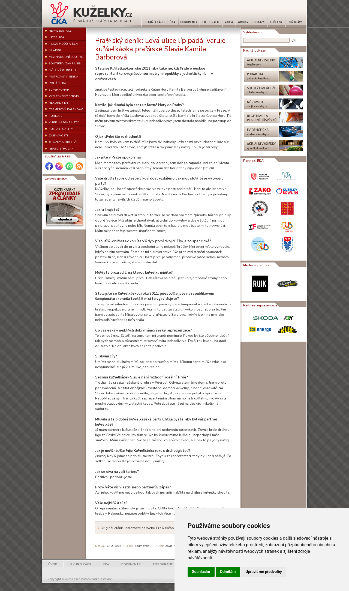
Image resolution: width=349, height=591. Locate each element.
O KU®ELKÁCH (80, 564)
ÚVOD (52, 564)
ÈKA (106, 564)
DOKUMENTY (131, 564)
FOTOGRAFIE (163, 564)
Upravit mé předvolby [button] (263, 571)
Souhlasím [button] (201, 571)
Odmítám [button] (228, 571)
